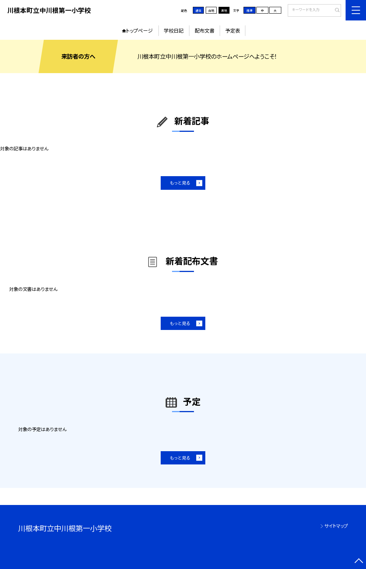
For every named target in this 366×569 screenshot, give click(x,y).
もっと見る (180, 183)
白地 (211, 10)
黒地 (224, 10)
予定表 (232, 30)
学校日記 (173, 30)
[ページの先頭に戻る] (358, 561)
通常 (198, 10)
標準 (250, 10)
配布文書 (204, 30)
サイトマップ (336, 525)
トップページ (139, 30)
